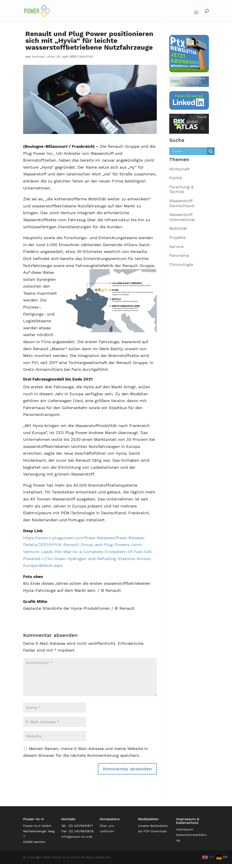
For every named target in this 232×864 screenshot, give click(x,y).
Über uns (107, 826)
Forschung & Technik (181, 189)
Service (176, 246)
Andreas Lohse (43, 56)
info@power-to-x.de (76, 836)
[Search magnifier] (211, 151)
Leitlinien (107, 831)
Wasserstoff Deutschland (181, 203)
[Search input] (189, 151)
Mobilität (86, 56)
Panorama (179, 255)
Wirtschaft (179, 169)
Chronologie (181, 264)
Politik (175, 177)
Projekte (177, 237)
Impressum (184, 829)
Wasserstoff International (182, 217)
